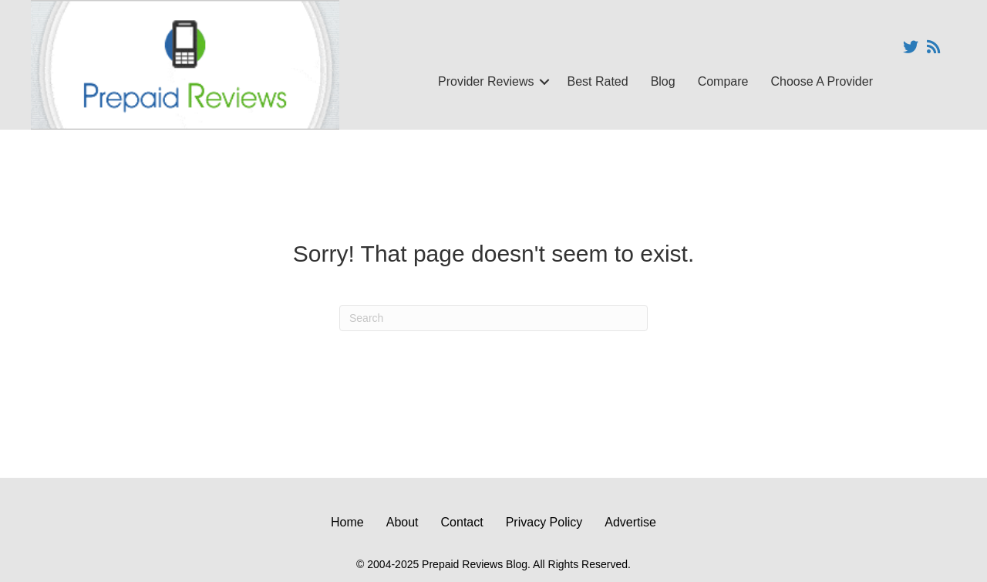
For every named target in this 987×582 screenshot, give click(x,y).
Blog (663, 81)
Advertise (630, 522)
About (402, 522)
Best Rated (597, 81)
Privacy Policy (544, 522)
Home (347, 522)
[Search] (493, 318)
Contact (462, 522)
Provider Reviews (486, 81)
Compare (723, 81)
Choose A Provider (821, 81)
